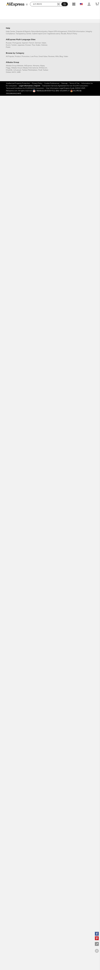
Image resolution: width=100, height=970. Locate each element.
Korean (28, 762)
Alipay (42, 783)
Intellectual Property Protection (18, 800)
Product (18, 773)
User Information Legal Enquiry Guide (60, 805)
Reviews (51, 773)
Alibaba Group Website (14, 783)
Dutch (8, 762)
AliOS (13, 789)
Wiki (57, 773)
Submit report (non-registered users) (46, 751)
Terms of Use (74, 800)
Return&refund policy (39, 748)
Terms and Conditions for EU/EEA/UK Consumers (25, 805)
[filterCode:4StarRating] (19, 38)
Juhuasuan (17, 787)
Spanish (25, 760)
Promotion (26, 773)
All (10, 50)
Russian (9, 760)
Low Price (34, 773)
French (31, 760)
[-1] (19, 50)
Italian (44, 760)
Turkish (14, 762)
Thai (33, 762)
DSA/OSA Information (76, 748)
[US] (19, 53)
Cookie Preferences (51, 800)
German (38, 760)
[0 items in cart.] (97, 4)
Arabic (38, 762)
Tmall (40, 787)
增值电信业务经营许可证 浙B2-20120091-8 (52, 808)
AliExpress (28, 783)
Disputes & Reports (23, 748)
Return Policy (72, 751)
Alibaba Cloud (16, 785)
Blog (61, 773)
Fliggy (8, 785)
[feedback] (97, 944)
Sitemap (64, 800)
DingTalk (9, 787)
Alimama (36, 783)
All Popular (10, 773)
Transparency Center (23, 751)
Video (66, 773)
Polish (8, 764)
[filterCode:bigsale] (19, 15)
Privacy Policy (37, 800)
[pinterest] (97, 938)
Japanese (21, 762)
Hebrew (44, 762)
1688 (18, 789)
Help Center (10, 748)
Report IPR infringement (57, 748)
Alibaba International (30, 785)
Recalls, (64, 751)
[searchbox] (44, 4)
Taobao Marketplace (29, 787)
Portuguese (16, 760)
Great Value (43, 773)
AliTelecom (43, 785)
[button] (26, 4)
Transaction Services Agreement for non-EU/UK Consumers (65, 803)
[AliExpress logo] (15, 4)
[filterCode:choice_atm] (19, 27)
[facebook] (97, 934)
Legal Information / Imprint (29, 803)
